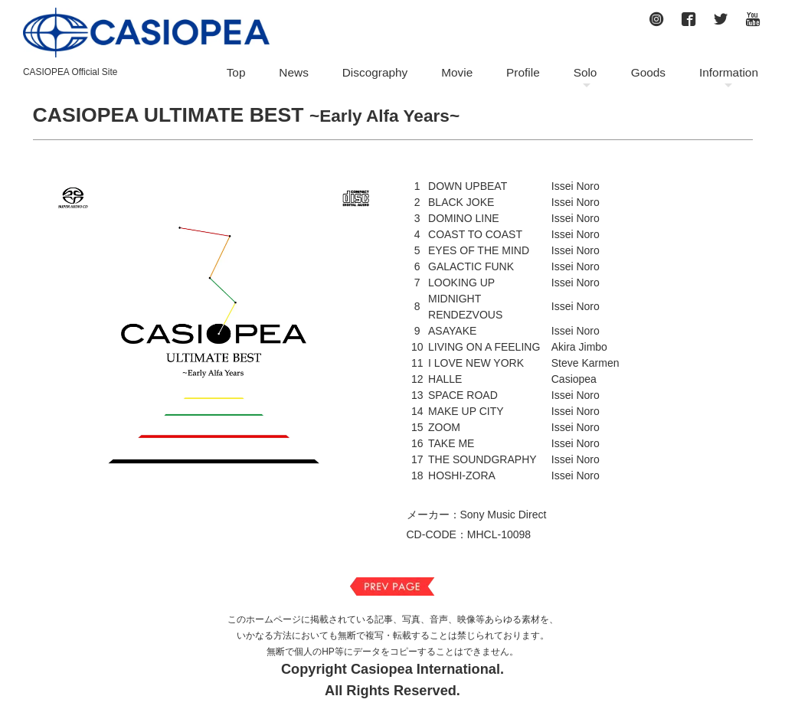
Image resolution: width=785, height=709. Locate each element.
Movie (457, 72)
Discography (375, 72)
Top (236, 72)
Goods (648, 72)
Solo (585, 72)
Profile (523, 72)
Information (728, 72)
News (293, 72)
